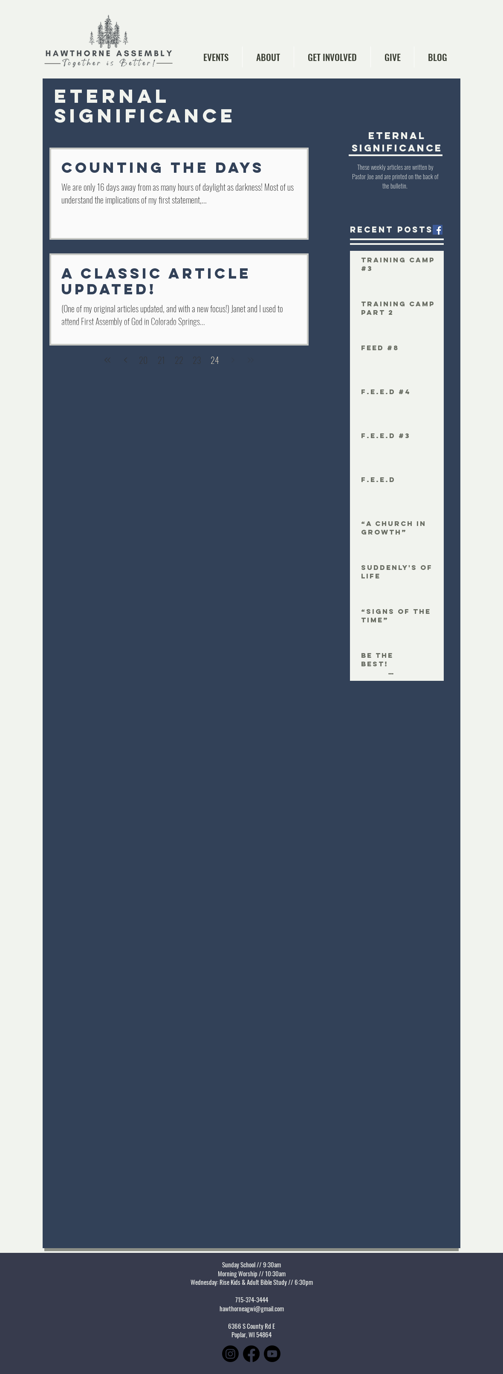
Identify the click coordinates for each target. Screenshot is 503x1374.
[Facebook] (251, 1353)
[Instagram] (230, 1353)
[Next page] (232, 360)
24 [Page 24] (215, 360)
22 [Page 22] (179, 360)
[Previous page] (125, 360)
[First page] (107, 360)
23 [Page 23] (197, 360)
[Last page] (250, 360)
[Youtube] (272, 1353)
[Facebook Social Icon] (437, 230)
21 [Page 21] (161, 360)
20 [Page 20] (143, 360)
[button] (268, 56)
